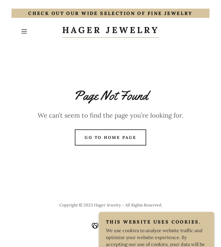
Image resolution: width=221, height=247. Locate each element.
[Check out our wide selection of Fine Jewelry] (110, 13)
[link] (110, 31)
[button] (32, 31)
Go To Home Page (111, 137)
